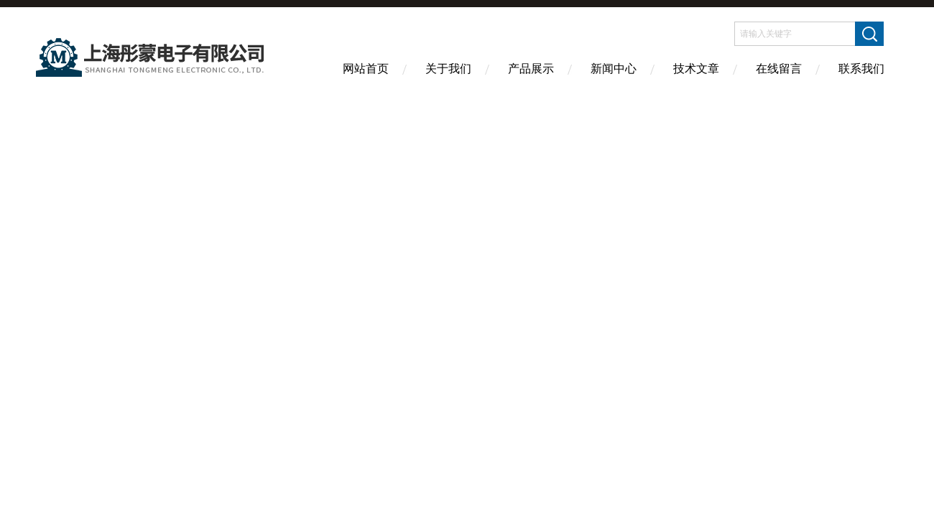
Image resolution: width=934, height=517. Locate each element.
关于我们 (448, 68)
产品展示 (531, 68)
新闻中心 (614, 68)
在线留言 (779, 68)
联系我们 (861, 68)
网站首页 (366, 68)
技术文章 (696, 68)
